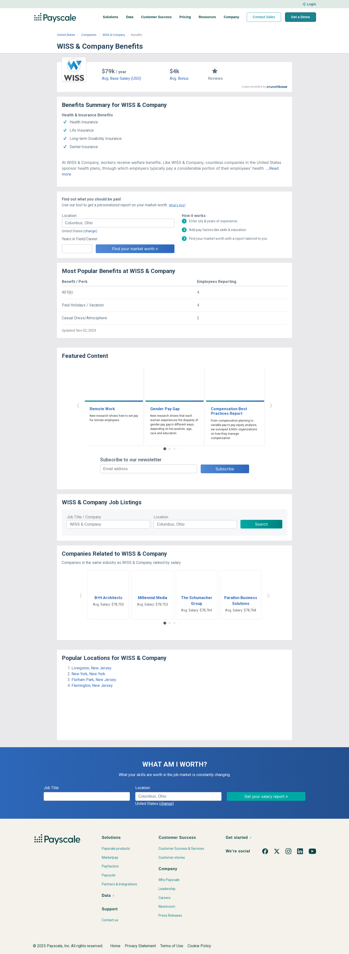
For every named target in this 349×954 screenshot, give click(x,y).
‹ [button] (78, 405)
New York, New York (88, 674)
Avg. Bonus (179, 78)
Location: (69, 215)
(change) (90, 231)
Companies (88, 35)
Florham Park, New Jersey (93, 679)
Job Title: (51, 788)
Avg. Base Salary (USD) (121, 78)
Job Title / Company (84, 517)
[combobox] (118, 223)
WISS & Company (114, 35)
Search (261, 524)
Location (161, 517)
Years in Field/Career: (80, 239)
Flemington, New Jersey (92, 685)
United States (66, 35)
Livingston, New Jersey (91, 668)
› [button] (271, 405)
